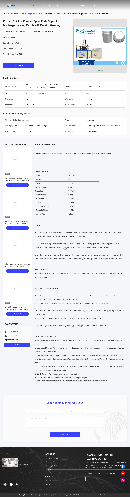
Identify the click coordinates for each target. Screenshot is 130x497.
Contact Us (60, 5)
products (14, 14)
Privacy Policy (23, 495)
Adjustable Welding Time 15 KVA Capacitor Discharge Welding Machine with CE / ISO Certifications (17, 309)
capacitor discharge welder (51, 380)
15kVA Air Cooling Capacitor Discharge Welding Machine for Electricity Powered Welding (17, 266)
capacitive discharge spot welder (95, 380)
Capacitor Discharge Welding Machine (31, 14)
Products (35, 5)
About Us (47, 5)
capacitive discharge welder (72, 380)
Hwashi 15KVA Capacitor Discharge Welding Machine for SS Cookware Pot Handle (17, 223)
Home (24, 5)
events (72, 5)
